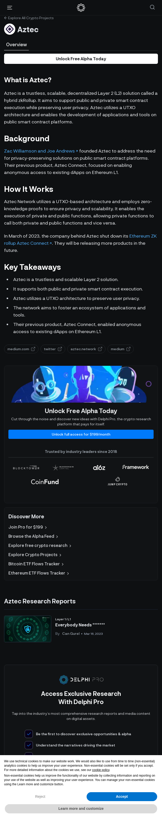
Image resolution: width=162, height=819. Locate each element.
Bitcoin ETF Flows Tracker (36, 563)
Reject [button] (40, 796)
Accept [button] (122, 796)
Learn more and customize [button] (80, 808)
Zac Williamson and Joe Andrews (39, 151)
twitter (53, 349)
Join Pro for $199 (28, 527)
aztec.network (86, 349)
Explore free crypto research (40, 545)
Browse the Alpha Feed (33, 536)
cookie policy (101, 770)
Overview (16, 44)
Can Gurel (70, 633)
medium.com (21, 349)
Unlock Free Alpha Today (81, 58)
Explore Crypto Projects (35, 554)
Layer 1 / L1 (63, 619)
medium (120, 349)
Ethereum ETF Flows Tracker (39, 573)
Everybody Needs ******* (80, 624)
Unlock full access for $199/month (81, 434)
